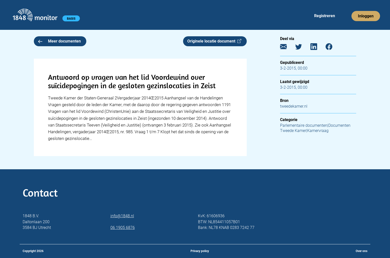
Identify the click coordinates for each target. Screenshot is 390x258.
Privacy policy (200, 251)
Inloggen (366, 16)
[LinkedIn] (317, 47)
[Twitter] (302, 47)
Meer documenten (59, 41)
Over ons (361, 251)
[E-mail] (287, 47)
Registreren (324, 15)
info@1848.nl (122, 216)
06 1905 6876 (122, 227)
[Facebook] (333, 47)
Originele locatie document (214, 41)
